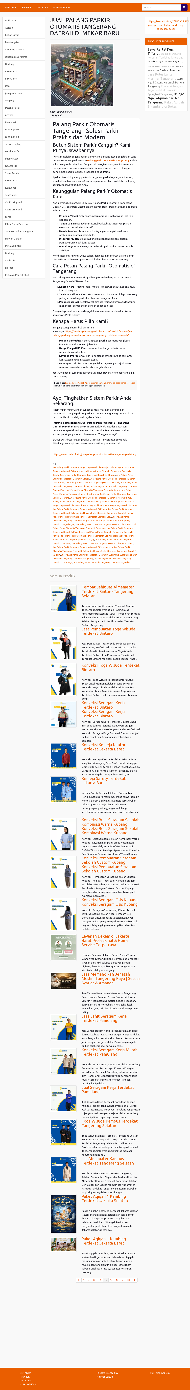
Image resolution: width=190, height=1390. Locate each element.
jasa (7, 85)
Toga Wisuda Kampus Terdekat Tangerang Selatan (110, 1123)
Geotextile (11, 165)
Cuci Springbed (13, 202)
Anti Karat (11, 20)
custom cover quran (16, 56)
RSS (152, 1372)
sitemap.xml (163, 1372)
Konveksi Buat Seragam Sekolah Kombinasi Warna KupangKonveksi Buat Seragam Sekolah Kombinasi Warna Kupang (111, 826)
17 (117, 1280)
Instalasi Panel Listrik (17, 275)
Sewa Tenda (12, 173)
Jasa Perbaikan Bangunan (19, 231)
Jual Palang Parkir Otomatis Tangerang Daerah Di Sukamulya (90, 555)
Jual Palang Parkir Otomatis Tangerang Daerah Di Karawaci (98, 498)
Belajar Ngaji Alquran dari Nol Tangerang (166, 98)
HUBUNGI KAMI (61, 7)
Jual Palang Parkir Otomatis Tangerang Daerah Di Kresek (110, 505)
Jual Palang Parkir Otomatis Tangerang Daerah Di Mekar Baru (82, 517)
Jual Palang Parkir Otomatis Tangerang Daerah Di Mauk (106, 513)
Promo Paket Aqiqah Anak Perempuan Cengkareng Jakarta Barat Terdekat (100, 383)
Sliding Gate (12, 158)
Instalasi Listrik (13, 245)
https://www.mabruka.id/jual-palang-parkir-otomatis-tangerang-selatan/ (94, 454)
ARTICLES (42, 7)
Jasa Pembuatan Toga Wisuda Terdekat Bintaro (108, 631)
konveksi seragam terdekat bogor (164, 61)
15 (106, 1279)
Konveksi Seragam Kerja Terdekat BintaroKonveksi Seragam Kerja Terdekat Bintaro (103, 709)
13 (94, 1280)
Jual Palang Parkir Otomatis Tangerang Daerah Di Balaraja (80, 467)
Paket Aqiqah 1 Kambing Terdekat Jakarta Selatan (105, 1198)
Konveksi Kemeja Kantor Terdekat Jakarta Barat (103, 747)
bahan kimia (12, 35)
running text (12, 129)
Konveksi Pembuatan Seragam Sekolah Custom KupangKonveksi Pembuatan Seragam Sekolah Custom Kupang (109, 864)
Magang (9, 100)
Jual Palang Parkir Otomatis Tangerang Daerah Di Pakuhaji (103, 524)
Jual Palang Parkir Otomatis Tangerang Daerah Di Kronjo (80, 509)
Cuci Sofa (10, 260)
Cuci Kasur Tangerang (170, 70)
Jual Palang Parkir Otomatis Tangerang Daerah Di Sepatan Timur (102, 543)
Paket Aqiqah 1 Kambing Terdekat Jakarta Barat (104, 1241)
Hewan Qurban (13, 238)
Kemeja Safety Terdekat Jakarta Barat (104, 780)
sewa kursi (11, 195)
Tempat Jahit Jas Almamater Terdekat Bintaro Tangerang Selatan (108, 591)
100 (128, 1280)
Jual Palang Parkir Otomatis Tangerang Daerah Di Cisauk (92, 482)
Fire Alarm (11, 71)
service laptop (13, 144)
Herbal (9, 267)
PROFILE (27, 7)
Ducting (9, 64)
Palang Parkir (12, 107)
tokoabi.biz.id (105, 1376)
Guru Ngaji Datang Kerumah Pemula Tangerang (166, 82)
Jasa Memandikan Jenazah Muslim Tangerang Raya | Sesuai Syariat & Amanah (111, 978)
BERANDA (11, 7)
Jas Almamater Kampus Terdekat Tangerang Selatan (108, 1160)
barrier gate (12, 42)
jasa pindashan (13, 93)
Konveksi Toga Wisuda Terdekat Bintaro (111, 667)
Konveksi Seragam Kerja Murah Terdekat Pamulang (110, 1052)
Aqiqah (9, 27)
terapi (8, 216)
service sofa (12, 151)
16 (111, 1280)
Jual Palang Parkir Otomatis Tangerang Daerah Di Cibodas (87, 475)
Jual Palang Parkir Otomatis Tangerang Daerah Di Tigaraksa (101, 562)
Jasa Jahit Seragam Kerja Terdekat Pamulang (104, 1018)
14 (100, 1280)
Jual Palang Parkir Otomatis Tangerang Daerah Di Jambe (93, 490)
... (88, 1280)
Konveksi (10, 187)
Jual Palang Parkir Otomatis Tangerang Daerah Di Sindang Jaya (83, 547)
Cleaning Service (14, 49)
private (9, 115)
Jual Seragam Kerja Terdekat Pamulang (108, 1089)
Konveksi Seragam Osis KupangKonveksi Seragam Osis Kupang (110, 902)
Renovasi (10, 122)
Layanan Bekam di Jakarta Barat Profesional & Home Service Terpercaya (105, 940)
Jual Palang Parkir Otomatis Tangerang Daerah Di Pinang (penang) (91, 536)
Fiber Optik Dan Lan (16, 224)
